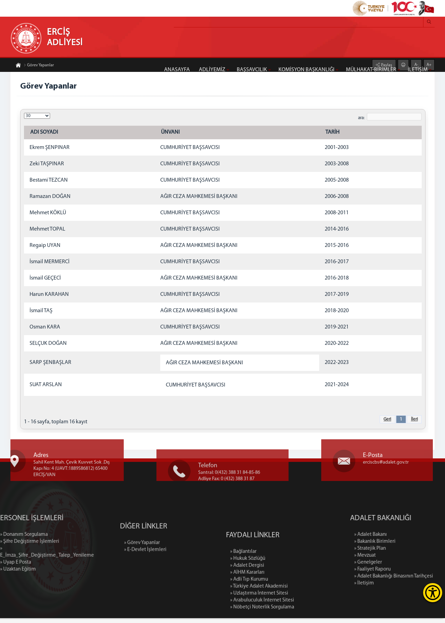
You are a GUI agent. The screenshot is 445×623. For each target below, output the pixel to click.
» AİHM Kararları (247, 615)
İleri (413, 420)
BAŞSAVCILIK (252, 70)
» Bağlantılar (243, 594)
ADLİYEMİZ (212, 70)
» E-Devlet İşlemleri (145, 573)
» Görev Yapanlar (142, 566)
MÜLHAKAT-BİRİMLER (371, 70)
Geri (386, 420)
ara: (360, 118)
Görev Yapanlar (39, 65)
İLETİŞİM (418, 70)
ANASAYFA (177, 70)
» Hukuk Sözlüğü (247, 601)
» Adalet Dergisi (247, 608)
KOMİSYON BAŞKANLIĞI (306, 70)
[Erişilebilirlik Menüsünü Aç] (432, 592)
